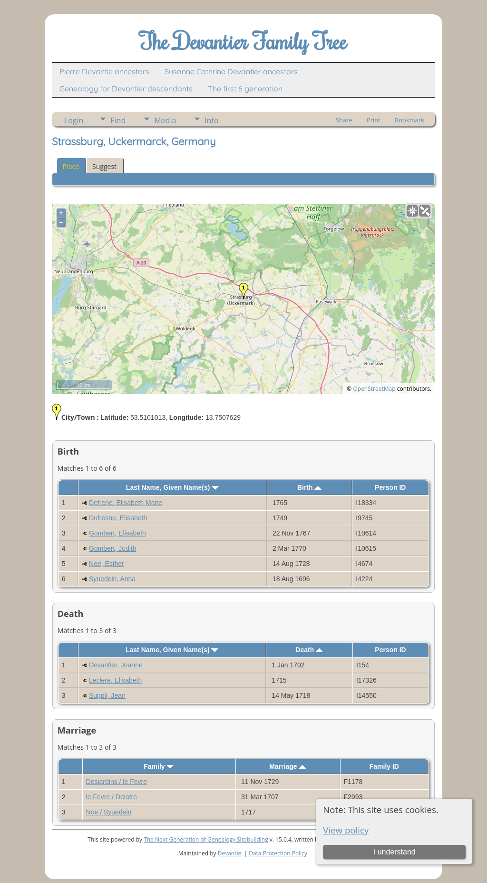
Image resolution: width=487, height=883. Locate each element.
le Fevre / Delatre (111, 797)
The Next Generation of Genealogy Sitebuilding (206, 839)
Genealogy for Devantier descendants (126, 88)
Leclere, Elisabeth (115, 680)
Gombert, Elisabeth (117, 533)
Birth (309, 487)
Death (309, 650)
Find (118, 120)
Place (71, 166)
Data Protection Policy (278, 853)
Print (373, 120)
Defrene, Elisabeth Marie (125, 502)
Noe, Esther (106, 563)
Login (74, 120)
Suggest (104, 166)
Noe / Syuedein (109, 812)
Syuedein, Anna (112, 579)
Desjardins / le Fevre (116, 781)
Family (159, 766)
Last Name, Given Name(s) (172, 487)
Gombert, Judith (112, 548)
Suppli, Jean (107, 695)
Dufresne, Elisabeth (118, 518)
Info (211, 120)
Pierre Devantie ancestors (104, 71)
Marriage (287, 766)
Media (165, 120)
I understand (394, 852)
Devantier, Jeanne (116, 665)
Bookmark (409, 120)
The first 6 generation (245, 88)
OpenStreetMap (374, 389)
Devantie (230, 853)
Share (344, 120)
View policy (346, 830)
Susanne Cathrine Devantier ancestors (231, 71)
